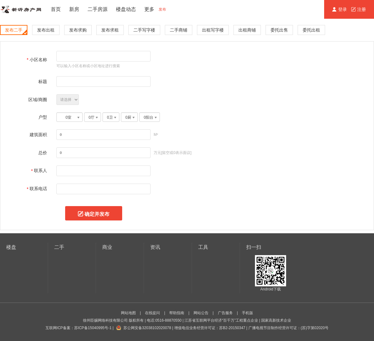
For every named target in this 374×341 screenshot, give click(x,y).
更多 (149, 9)
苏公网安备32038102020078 (147, 328)
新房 (74, 9)
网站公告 (201, 313)
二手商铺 (178, 29)
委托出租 (311, 29)
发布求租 (110, 29)
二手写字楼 (144, 29)
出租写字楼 (213, 29)
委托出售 (279, 29)
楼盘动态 (126, 9)
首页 (56, 9)
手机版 (247, 313)
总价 (42, 152)
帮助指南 (176, 313)
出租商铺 (247, 29)
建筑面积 (38, 134)
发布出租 (46, 29)
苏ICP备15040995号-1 (93, 328)
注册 (358, 9)
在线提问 (152, 313)
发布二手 (16, 30)
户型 (42, 117)
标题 (42, 81)
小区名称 (38, 59)
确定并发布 (96, 213)
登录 (340, 9)
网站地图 (128, 313)
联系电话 (38, 188)
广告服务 (225, 313)
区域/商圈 (37, 99)
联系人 (40, 170)
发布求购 (78, 29)
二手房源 (98, 9)
